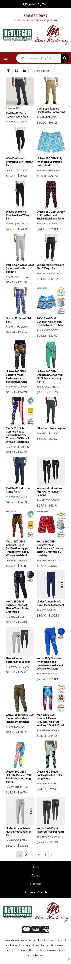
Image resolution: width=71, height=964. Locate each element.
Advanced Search (35, 892)
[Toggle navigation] (6, 58)
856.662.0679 (35, 15)
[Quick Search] (38, 58)
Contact (35, 883)
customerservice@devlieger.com (35, 20)
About (35, 875)
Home (35, 867)
